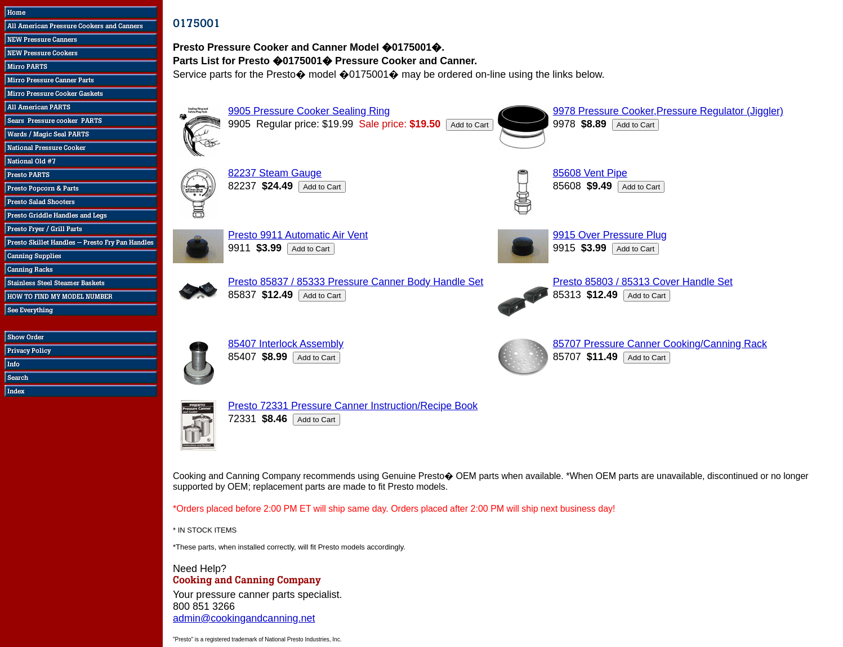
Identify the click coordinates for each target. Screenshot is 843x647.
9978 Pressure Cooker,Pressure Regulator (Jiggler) (668, 111)
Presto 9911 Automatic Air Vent (298, 235)
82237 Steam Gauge (275, 173)
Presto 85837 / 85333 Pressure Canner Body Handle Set (355, 281)
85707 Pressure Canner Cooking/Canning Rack (660, 343)
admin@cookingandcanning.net (244, 618)
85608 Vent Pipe (590, 173)
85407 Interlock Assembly (286, 343)
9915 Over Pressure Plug (610, 235)
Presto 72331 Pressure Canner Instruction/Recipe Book (353, 405)
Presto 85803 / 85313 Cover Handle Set (643, 281)
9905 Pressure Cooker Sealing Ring (309, 111)
